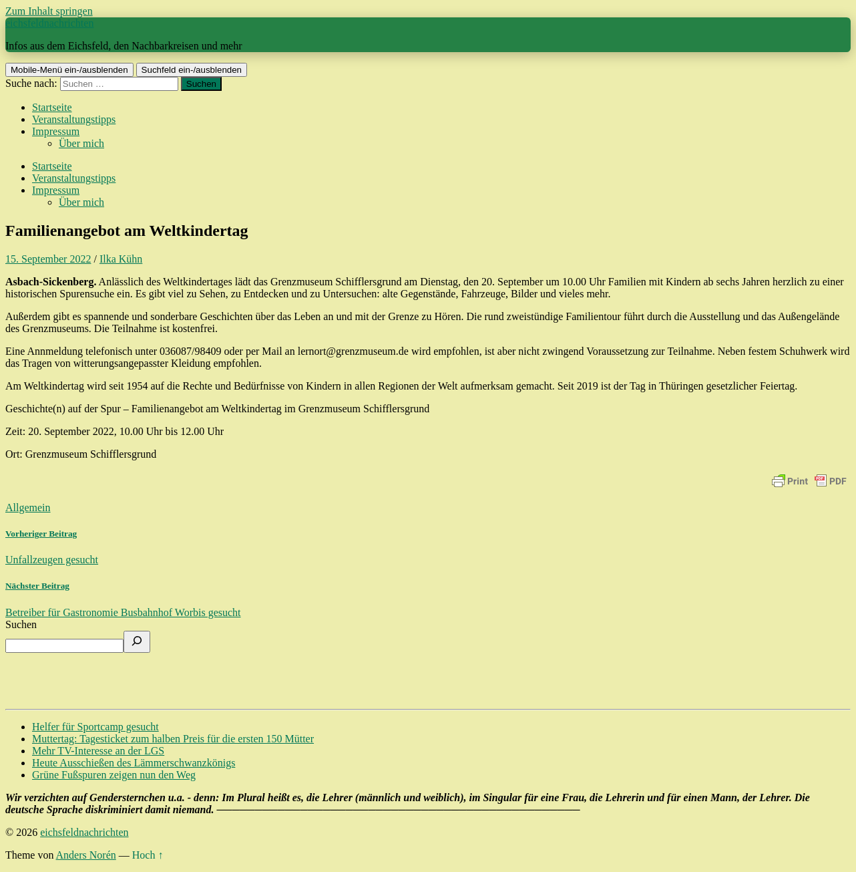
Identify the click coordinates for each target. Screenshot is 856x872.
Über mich (81, 143)
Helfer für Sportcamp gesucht (95, 726)
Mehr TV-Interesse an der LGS (98, 750)
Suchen (21, 624)
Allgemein (28, 507)
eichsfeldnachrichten (49, 23)
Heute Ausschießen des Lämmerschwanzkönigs (133, 762)
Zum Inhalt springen (49, 11)
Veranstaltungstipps (74, 119)
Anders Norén (86, 855)
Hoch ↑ (148, 855)
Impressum (55, 131)
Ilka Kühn (120, 259)
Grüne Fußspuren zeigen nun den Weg (114, 774)
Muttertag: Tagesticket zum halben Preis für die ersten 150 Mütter (173, 738)
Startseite (52, 107)
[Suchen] (137, 642)
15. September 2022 (48, 259)
